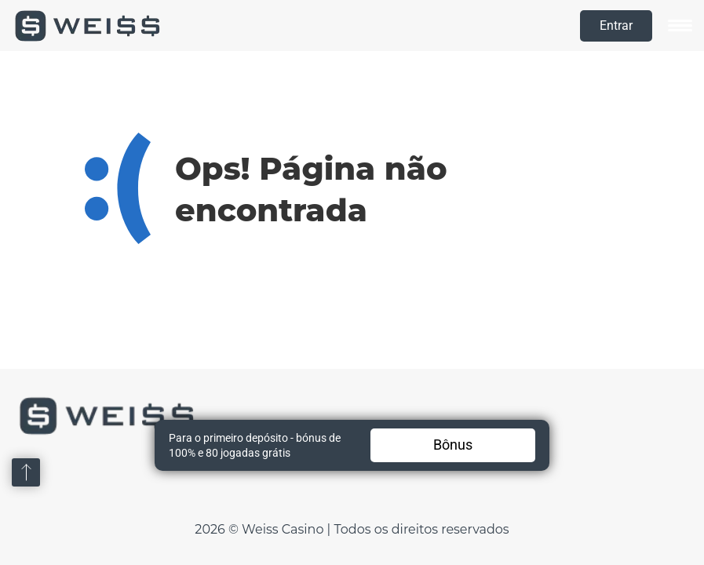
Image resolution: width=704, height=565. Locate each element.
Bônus (452, 444)
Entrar (616, 25)
